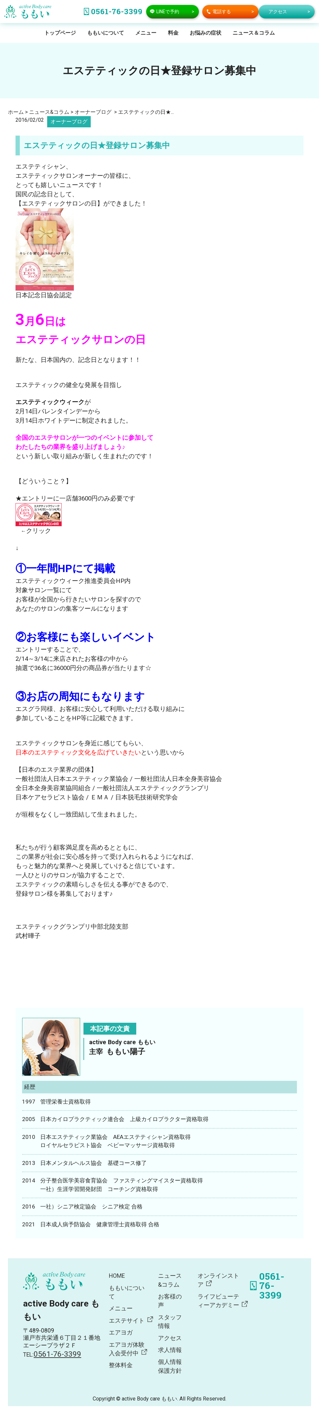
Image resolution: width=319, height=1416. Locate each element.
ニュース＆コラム (254, 33)
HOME (117, 1275)
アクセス (170, 1338)
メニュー (145, 33)
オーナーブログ (68, 121)
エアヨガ (121, 1332)
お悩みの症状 (205, 33)
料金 (173, 33)
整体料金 (121, 1365)
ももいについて (105, 33)
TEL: (52, 1354)
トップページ (60, 33)
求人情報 (170, 1350)
